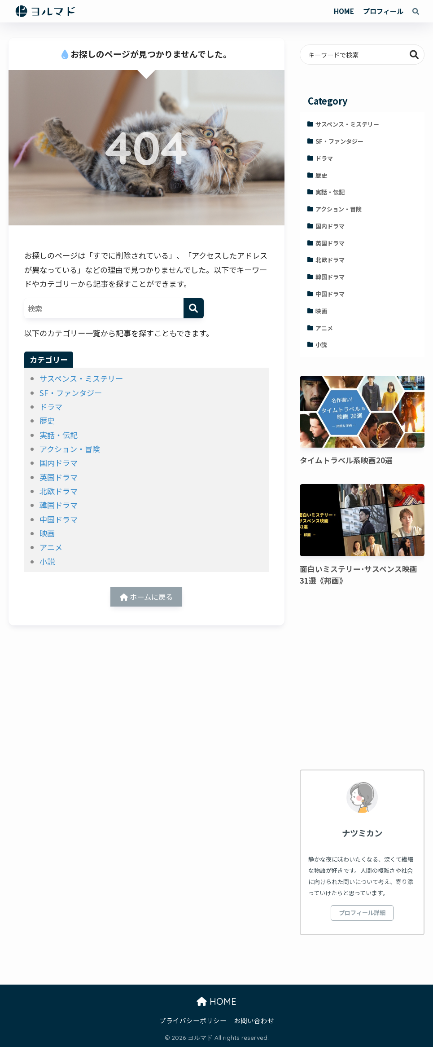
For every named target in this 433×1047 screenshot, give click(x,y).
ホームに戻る (146, 597)
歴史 (47, 420)
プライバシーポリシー (193, 1020)
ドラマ (50, 406)
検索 (414, 54)
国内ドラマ (58, 462)
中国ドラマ (58, 519)
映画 (47, 533)
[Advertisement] (362, 679)
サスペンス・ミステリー (81, 378)
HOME (344, 11)
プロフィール (383, 11)
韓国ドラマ (58, 504)
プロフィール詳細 (362, 912)
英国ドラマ (58, 477)
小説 (47, 561)
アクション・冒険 (69, 448)
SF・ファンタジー (70, 392)
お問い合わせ (254, 1020)
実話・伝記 (58, 434)
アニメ (50, 547)
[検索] (194, 308)
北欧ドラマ (58, 491)
